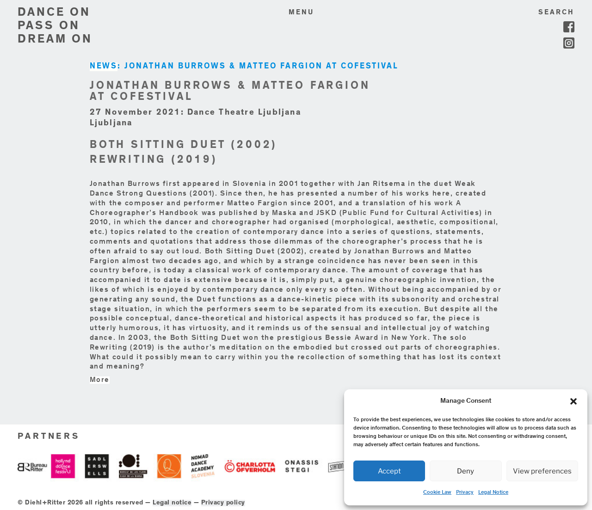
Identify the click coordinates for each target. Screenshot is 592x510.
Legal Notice (493, 492)
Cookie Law (437, 492)
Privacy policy (223, 503)
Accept (389, 471)
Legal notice (172, 503)
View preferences (542, 471)
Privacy (465, 492)
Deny (465, 471)
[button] (573, 401)
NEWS (103, 66)
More (100, 380)
